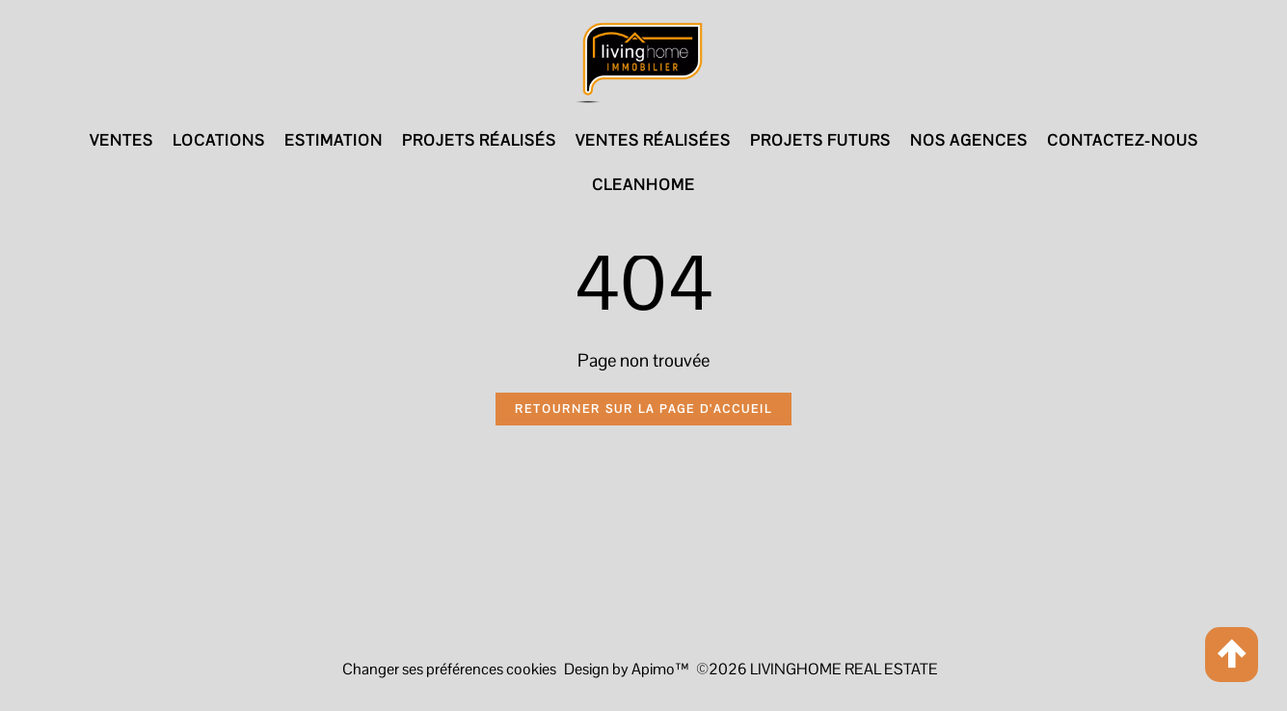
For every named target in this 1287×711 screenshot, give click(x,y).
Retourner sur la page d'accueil (643, 409)
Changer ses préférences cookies (449, 669)
